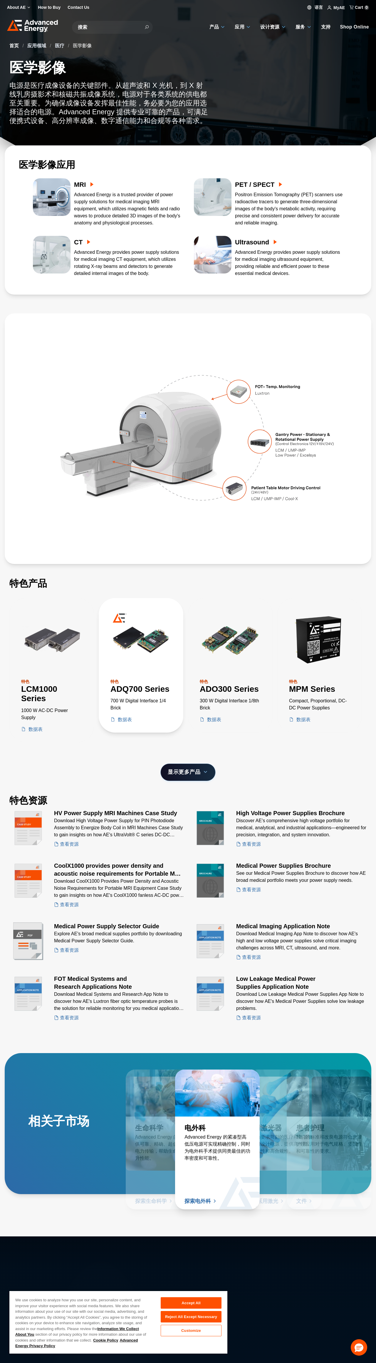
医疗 (60, 45)
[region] (118, 1322)
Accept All (191, 1303)
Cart (359, 7)
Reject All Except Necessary (191, 1317)
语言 (315, 7)
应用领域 (37, 45)
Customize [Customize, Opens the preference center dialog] (191, 1332)
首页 (14, 45)
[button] (359, 1347)
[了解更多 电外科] (217, 1093)
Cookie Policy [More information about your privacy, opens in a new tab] (105, 1340)
